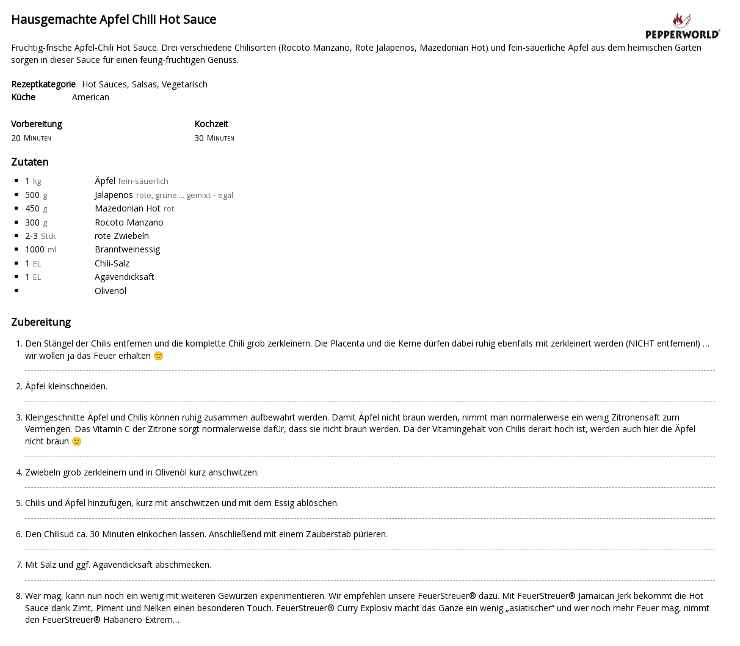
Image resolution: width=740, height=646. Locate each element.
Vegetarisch (185, 84)
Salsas (144, 84)
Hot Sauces (104, 84)
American (90, 97)
